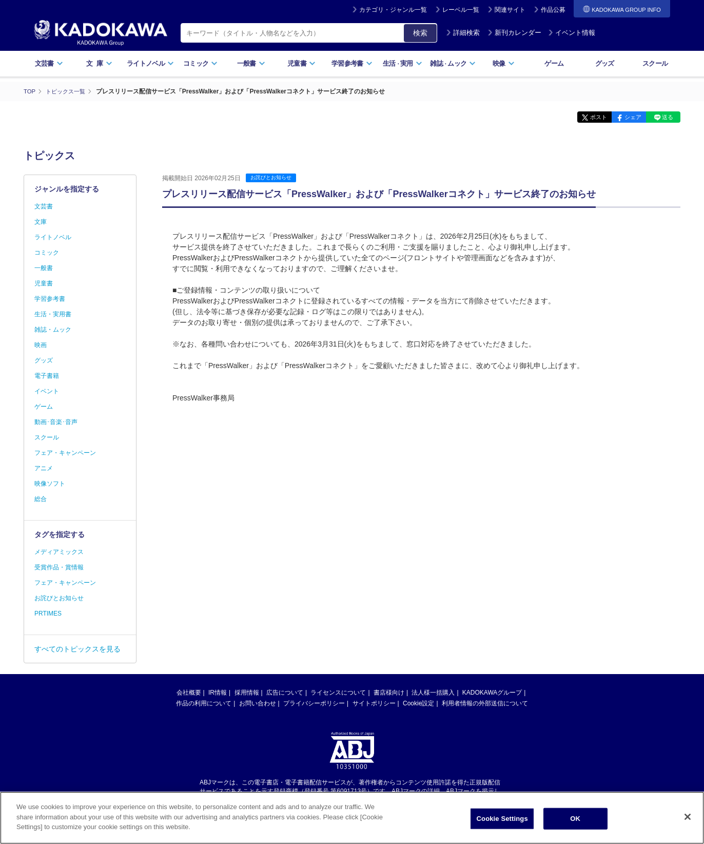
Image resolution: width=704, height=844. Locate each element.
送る (665, 117)
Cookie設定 (418, 703)
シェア (625, 117)
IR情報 (217, 692)
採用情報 (246, 692)
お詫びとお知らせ (273, 178)
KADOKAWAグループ (492, 692)
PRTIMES (48, 613)
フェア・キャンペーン (65, 452)
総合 (40, 499)
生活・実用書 (52, 314)
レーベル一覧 (460, 9)
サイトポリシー (374, 703)
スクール (655, 63)
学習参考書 (352, 63)
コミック (200, 63)
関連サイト (510, 9)
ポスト (585, 117)
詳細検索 (463, 32)
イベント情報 (571, 32)
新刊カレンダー (514, 32)
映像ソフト (49, 483)
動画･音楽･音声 (55, 422)
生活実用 (402, 63)
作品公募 (553, 9)
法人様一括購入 (433, 692)
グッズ (604, 63)
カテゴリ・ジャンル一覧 (393, 9)
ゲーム (553, 63)
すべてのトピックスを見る (77, 649)
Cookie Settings (502, 818)
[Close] (687, 816)
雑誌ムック (453, 63)
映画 (40, 345)
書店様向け (389, 692)
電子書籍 (46, 375)
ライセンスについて (338, 692)
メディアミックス (59, 551)
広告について (284, 692)
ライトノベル (150, 63)
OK (575, 818)
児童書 (301, 63)
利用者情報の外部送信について (485, 703)
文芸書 (49, 63)
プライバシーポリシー (314, 703)
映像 (504, 63)
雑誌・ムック (52, 329)
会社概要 (189, 692)
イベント (46, 391)
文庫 (40, 221)
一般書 (251, 63)
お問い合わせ (257, 703)
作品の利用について (203, 703)
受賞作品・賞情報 (59, 567)
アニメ (43, 468)
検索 (420, 33)
